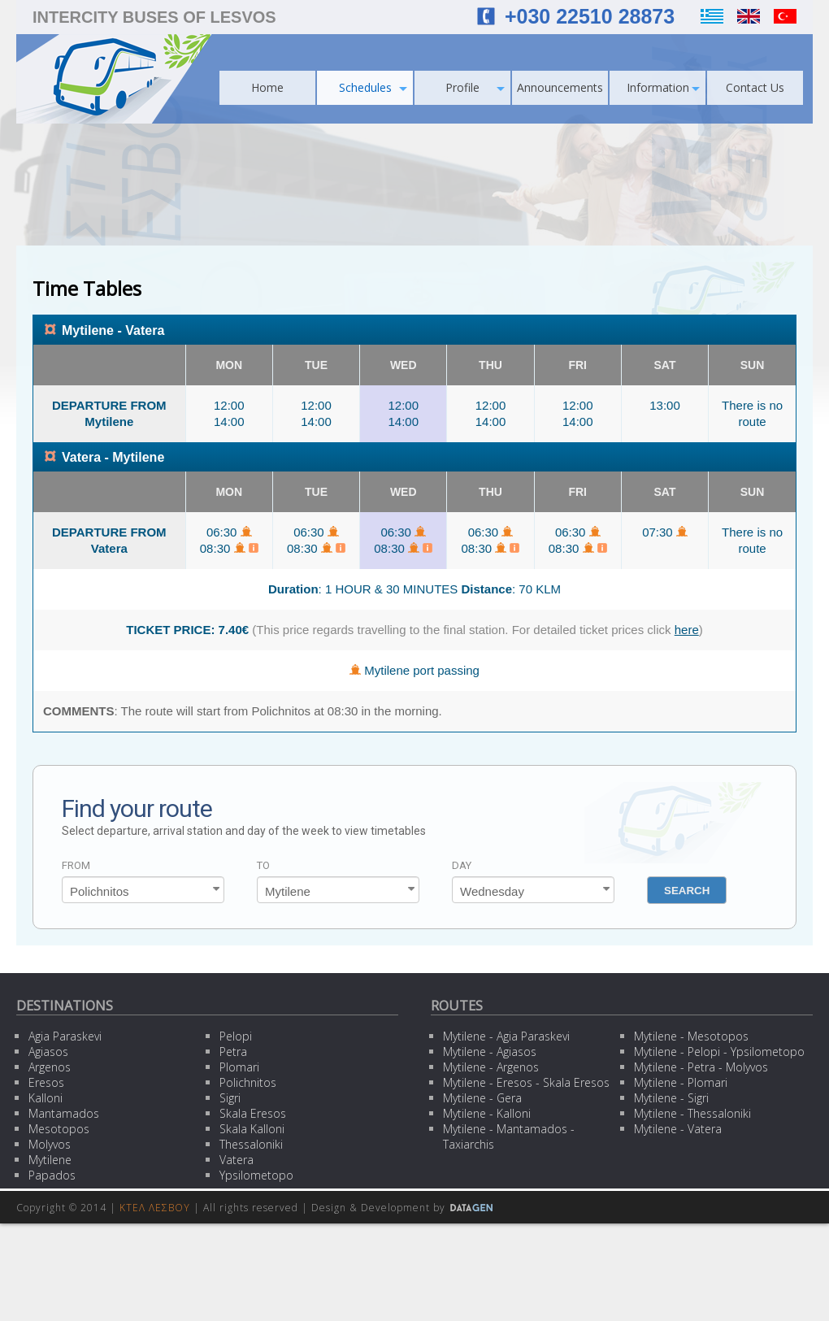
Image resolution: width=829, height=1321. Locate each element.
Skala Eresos (252, 1113)
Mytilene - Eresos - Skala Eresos (526, 1082)
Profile (475, 87)
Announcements (560, 87)
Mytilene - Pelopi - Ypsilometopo (719, 1051)
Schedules (373, 87)
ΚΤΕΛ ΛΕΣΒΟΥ (154, 1208)
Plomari (239, 1067)
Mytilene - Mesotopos (691, 1036)
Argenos (49, 1067)
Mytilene (50, 1159)
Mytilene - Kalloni (487, 1113)
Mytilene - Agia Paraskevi (506, 1036)
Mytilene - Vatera (678, 1128)
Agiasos (48, 1051)
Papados (52, 1175)
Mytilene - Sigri (671, 1098)
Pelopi (235, 1036)
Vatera (236, 1159)
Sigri (230, 1098)
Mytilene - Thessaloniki (692, 1113)
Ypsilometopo (256, 1175)
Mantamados (63, 1113)
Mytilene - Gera (482, 1098)
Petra (233, 1051)
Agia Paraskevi (65, 1036)
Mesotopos (58, 1128)
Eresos (46, 1082)
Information (664, 87)
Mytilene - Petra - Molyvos (701, 1067)
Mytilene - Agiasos (489, 1051)
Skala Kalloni (251, 1128)
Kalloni (45, 1098)
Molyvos (49, 1144)
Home (267, 87)
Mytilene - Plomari (680, 1082)
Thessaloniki (251, 1144)
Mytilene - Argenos (491, 1067)
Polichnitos (247, 1082)
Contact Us (755, 87)
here (687, 630)
